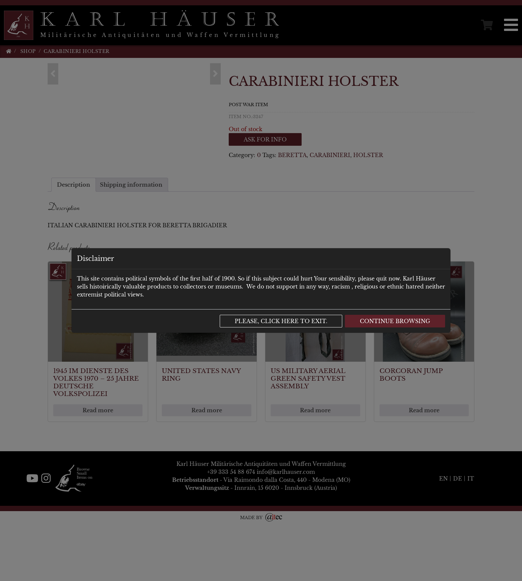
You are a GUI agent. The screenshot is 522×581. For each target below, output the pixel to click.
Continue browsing (395, 321)
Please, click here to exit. (281, 321)
